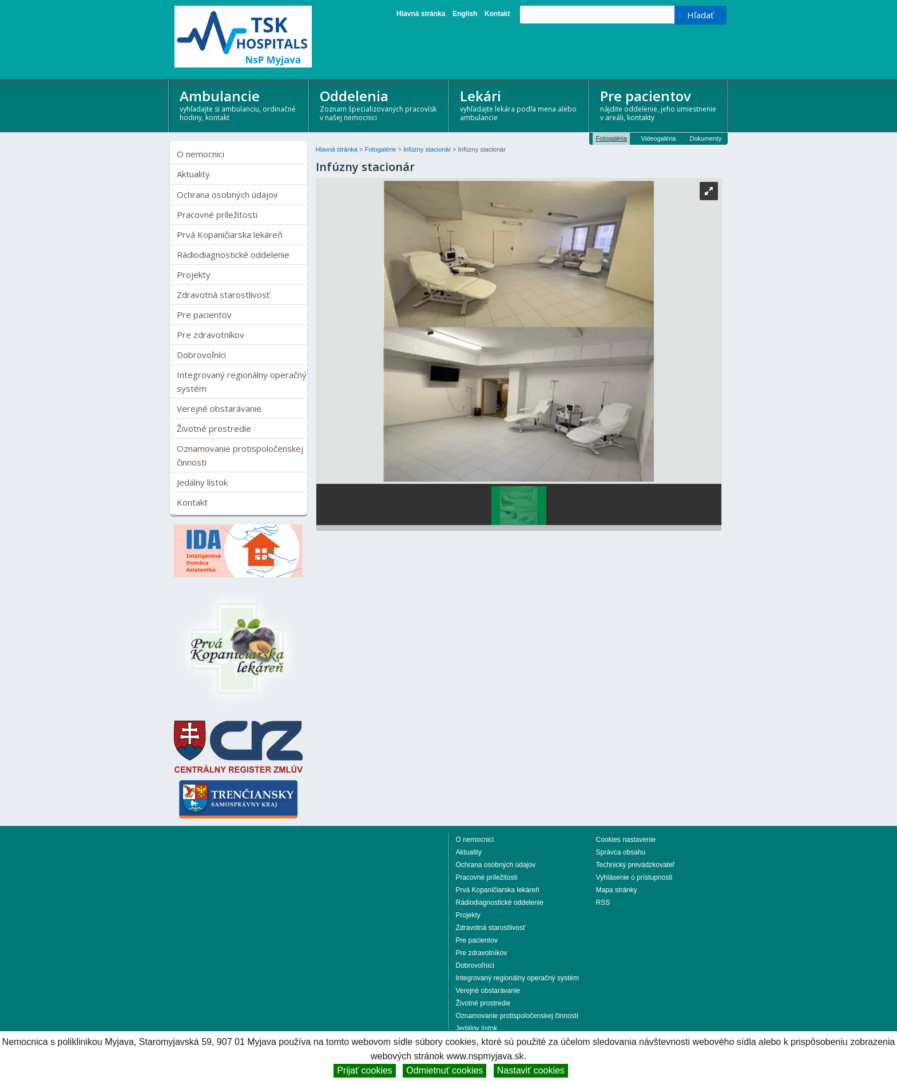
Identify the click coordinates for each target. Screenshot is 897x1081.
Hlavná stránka (420, 14)
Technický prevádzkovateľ (635, 865)
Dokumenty (706, 138)
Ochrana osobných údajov (227, 194)
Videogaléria (658, 138)
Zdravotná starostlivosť (223, 294)
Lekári (520, 104)
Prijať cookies (364, 1070)
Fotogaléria (611, 138)
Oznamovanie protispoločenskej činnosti (240, 455)
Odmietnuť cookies (444, 1070)
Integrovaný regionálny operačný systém (242, 381)
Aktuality (193, 174)
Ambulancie (239, 104)
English (465, 14)
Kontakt (497, 14)
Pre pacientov (660, 104)
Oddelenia (379, 104)
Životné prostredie (214, 428)
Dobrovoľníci (201, 354)
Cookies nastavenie (626, 840)
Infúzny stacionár (428, 149)
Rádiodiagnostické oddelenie (233, 254)
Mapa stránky (616, 890)
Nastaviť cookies (531, 1070)
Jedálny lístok (202, 482)
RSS (603, 903)
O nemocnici (200, 154)
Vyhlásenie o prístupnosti (634, 877)
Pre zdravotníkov (210, 334)
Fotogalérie (381, 149)
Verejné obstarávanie (219, 408)
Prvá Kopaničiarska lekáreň (230, 234)
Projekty (194, 274)
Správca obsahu (621, 852)
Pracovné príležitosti (217, 214)
